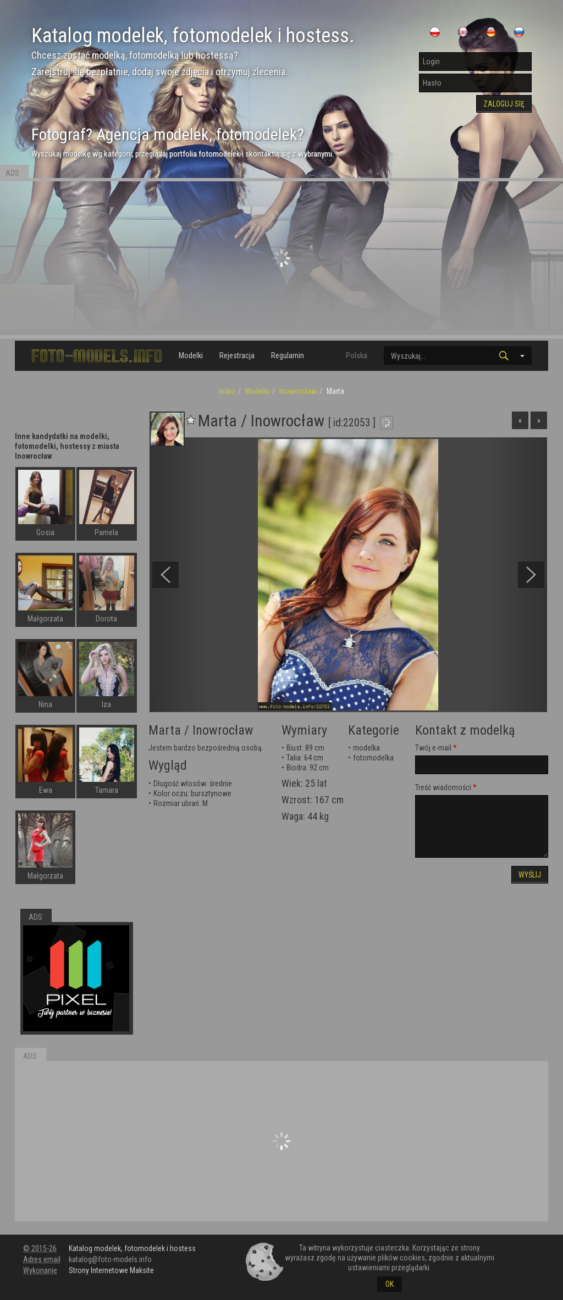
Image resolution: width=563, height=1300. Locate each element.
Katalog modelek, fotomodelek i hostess (132, 1248)
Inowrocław (298, 391)
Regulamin (287, 355)
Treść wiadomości (443, 787)
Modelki (191, 355)
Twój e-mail (433, 747)
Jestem (160, 747)
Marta (164, 730)
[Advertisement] (281, 258)
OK (389, 1284)
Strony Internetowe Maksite (111, 1270)
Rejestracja (237, 355)
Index (227, 391)
